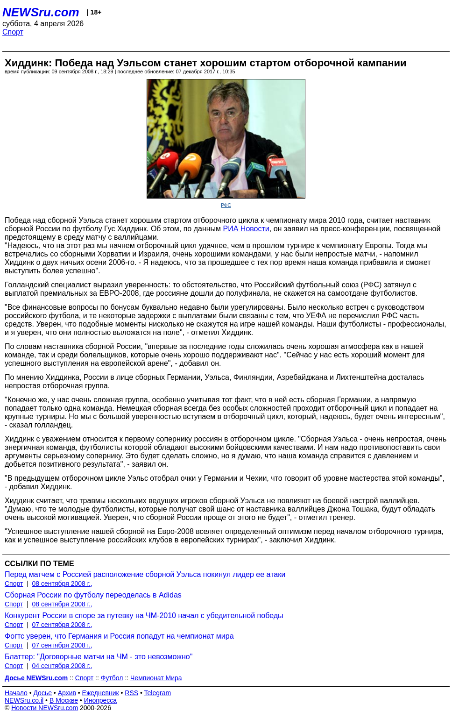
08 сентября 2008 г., (62, 583)
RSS (131, 693)
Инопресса (100, 700)
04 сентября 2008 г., (62, 665)
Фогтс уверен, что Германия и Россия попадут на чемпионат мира (119, 636)
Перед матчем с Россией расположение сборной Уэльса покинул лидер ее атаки (145, 574)
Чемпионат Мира (156, 678)
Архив (67, 693)
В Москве (63, 700)
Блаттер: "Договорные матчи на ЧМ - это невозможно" (98, 657)
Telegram (157, 693)
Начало (16, 693)
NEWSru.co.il (24, 700)
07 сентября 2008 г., (62, 624)
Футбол (112, 678)
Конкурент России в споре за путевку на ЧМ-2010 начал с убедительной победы (144, 615)
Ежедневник (100, 693)
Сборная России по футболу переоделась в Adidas (93, 595)
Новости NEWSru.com (44, 708)
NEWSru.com (40, 12)
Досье (42, 693)
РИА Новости (246, 229)
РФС (226, 205)
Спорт (12, 32)
